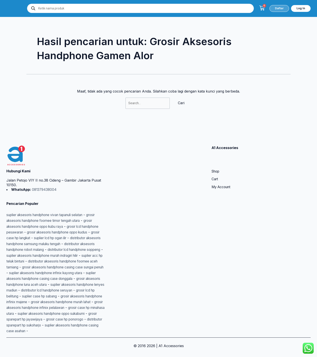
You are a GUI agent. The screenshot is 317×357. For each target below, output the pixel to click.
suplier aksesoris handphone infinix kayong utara (47, 267)
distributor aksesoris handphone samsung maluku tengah (54, 232)
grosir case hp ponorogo (81, 319)
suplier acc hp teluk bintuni (65, 250)
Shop (216, 160)
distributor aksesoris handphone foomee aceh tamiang (52, 255)
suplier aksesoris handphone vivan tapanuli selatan (49, 203)
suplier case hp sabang (82, 290)
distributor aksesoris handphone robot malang (45, 238)
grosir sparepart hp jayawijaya (31, 319)
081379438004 (44, 178)
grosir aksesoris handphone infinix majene (41, 296)
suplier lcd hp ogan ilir (79, 226)
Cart (215, 168)
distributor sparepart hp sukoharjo (35, 325)
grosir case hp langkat (38, 226)
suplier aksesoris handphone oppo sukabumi (56, 313)
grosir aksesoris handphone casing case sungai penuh (51, 261)
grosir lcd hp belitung (41, 290)
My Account (222, 176)
